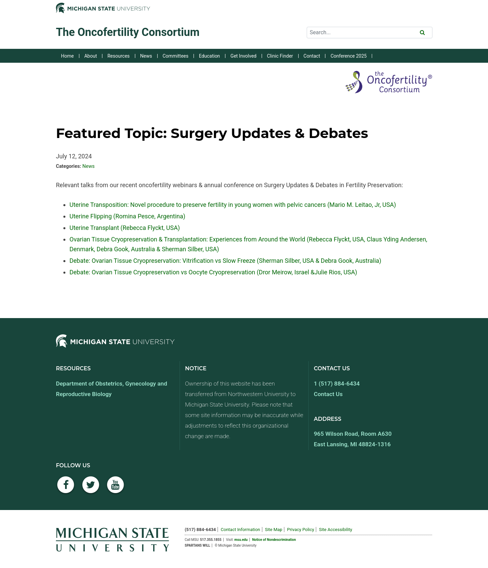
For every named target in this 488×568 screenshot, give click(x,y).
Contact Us (328, 394)
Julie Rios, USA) (335, 272)
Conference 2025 (348, 56)
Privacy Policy (300, 529)
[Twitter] (91, 488)
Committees (175, 56)
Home (67, 56)
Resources (118, 56)
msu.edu (241, 540)
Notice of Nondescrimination (274, 540)
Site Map (273, 529)
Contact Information (240, 529)
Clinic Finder (280, 56)
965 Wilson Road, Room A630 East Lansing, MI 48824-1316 (353, 439)
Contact (312, 56)
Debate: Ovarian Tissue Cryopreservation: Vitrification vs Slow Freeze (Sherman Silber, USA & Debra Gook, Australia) (225, 260)
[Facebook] (66, 488)
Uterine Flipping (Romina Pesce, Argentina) (127, 216)
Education (209, 56)
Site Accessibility (335, 529)
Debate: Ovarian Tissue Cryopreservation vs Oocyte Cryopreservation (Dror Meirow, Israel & (191, 272)
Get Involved (243, 56)
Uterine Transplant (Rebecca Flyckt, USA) (124, 227)
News (146, 56)
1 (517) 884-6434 (337, 383)
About (90, 56)
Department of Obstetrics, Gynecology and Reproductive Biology (111, 388)
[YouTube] (115, 488)
